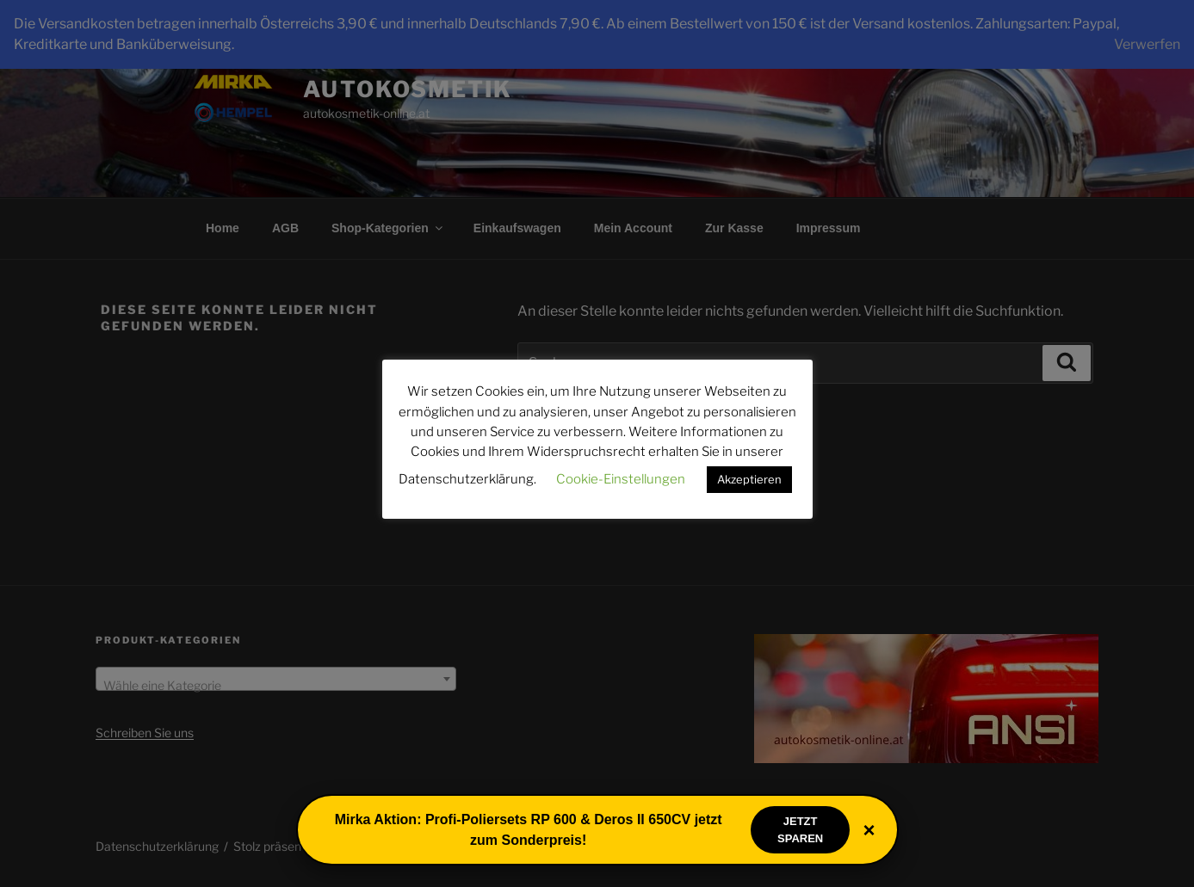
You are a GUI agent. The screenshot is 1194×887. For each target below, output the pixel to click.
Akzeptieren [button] (749, 479)
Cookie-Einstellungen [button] (620, 479)
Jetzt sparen (800, 830)
